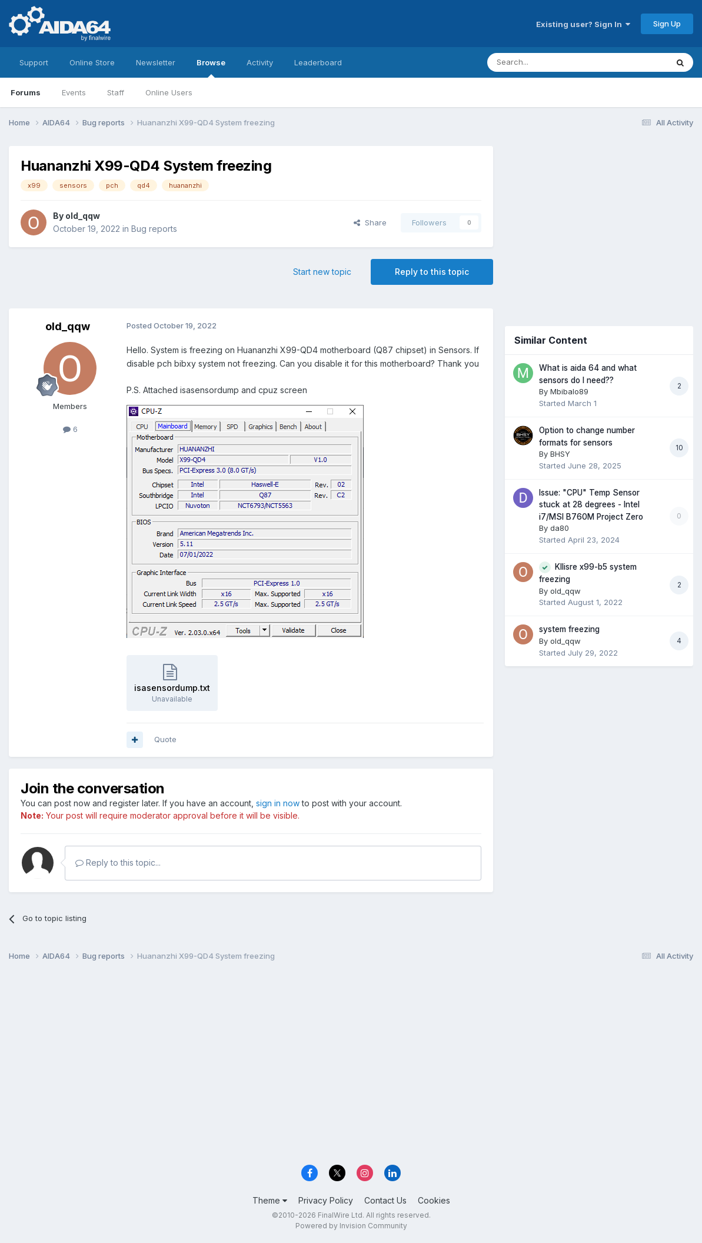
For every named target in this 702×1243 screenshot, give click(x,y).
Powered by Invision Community (351, 1225)
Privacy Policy (325, 1200)
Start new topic (322, 272)
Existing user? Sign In (583, 24)
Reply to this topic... (118, 863)
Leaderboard (318, 62)
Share (370, 222)
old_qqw (82, 216)
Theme (269, 1200)
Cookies (434, 1200)
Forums (26, 92)
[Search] (547, 62)
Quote (165, 739)
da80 (559, 528)
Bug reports (154, 229)
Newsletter (155, 62)
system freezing (569, 629)
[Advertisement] (599, 224)
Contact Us (385, 1200)
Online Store (92, 62)
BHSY (560, 453)
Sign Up (667, 23)
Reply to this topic (432, 272)
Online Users (168, 92)
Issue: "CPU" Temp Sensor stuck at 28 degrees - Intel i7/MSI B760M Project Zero (591, 504)
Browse (211, 68)
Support (33, 62)
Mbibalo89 (569, 391)
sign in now (278, 803)
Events (74, 92)
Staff (115, 92)
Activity (260, 62)
